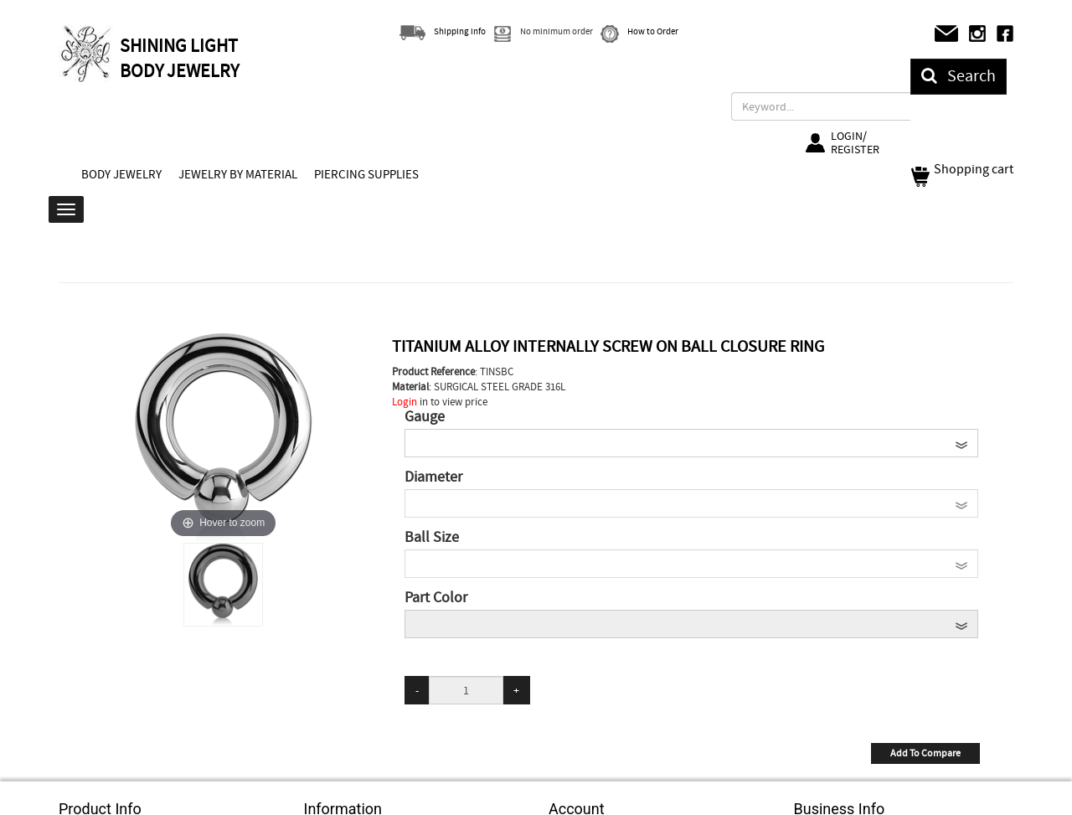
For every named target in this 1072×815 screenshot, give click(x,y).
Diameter (433, 477)
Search (958, 75)
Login (404, 402)
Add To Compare (925, 753)
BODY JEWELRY (121, 174)
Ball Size (432, 537)
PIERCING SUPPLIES (366, 174)
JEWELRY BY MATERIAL (237, 174)
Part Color (436, 598)
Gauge (425, 417)
